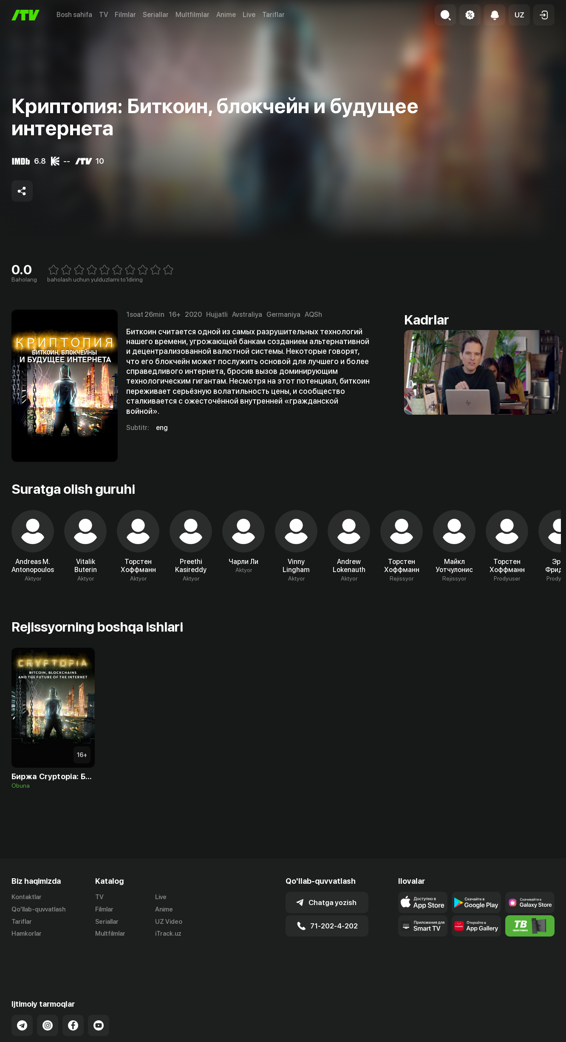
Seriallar (156, 15)
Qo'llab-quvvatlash (38, 909)
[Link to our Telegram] (22, 995)
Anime (226, 15)
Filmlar (125, 15)
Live (249, 15)
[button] (519, 15)
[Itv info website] (530, 926)
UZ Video (168, 921)
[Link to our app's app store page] (422, 902)
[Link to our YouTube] (98, 995)
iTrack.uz (168, 933)
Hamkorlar (26, 933)
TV (103, 15)
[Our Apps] (422, 926)
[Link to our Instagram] (47, 995)
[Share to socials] (22, 191)
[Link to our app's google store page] (476, 902)
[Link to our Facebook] (73, 995)
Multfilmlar (192, 15)
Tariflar (273, 15)
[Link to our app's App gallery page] (476, 926)
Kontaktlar (26, 897)
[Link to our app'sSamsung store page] (530, 902)
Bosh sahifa (74, 15)
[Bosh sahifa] (25, 15)
